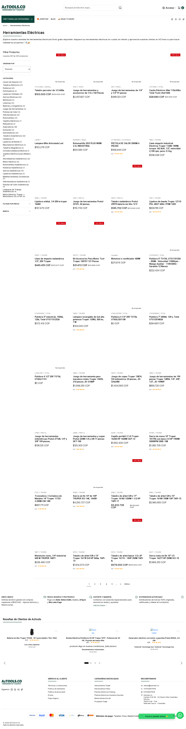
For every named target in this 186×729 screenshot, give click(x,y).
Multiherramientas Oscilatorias (16, 177)
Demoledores (10, 133)
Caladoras (8, 139)
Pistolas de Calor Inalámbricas (16, 185)
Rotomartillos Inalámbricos (15, 165)
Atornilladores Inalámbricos (16, 159)
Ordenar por (8, 64)
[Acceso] (169, 8)
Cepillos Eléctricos (12, 121)
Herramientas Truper (102, 686)
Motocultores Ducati (102, 698)
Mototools (8, 100)
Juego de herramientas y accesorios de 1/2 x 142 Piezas (88, 91)
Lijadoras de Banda (12, 142)
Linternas (8, 103)
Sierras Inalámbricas (13, 171)
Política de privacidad (56, 692)
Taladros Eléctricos (13, 85)
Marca (17, 211)
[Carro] (181, 8)
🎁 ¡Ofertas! (42, 19)
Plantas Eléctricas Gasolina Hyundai (108, 695)
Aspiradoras (10, 127)
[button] (86, 663)
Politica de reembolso (56, 689)
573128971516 (148, 692)
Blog (53, 19)
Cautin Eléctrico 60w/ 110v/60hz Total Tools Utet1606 (165, 91)
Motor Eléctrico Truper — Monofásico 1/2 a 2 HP (14, 195)
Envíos (50, 695)
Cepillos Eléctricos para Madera (17, 155)
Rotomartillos (10, 118)
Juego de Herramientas (14, 109)
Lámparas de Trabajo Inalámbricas (12, 190)
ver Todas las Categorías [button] (18, 19)
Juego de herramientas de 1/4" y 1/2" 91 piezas (126, 91)
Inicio (5, 25)
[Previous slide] (5, 663)
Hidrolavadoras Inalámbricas (16, 182)
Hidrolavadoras (11, 115)
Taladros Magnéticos (13, 148)
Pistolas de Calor (11, 112)
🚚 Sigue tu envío (66, 19)
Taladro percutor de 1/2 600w (49, 90)
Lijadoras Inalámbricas (14, 174)
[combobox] (92, 8)
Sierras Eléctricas (12, 97)
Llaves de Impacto (12, 82)
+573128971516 (148, 689)
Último (127, 584)
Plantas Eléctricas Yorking (104, 692)
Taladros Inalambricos (14, 136)
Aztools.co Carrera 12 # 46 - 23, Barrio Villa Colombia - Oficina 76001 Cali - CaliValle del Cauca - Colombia (160, 699)
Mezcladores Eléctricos (14, 145)
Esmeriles (8, 130)
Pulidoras (9, 88)
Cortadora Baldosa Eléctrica (16, 151)
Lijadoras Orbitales (13, 94)
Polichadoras (10, 91)
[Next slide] (181, 663)
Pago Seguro (53, 698)
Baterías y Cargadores (14, 106)
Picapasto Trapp (100, 701)
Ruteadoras (9, 124)
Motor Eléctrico (11, 162)
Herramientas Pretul (102, 689)
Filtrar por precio (17, 204)
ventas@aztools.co (150, 686)
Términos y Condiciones (57, 686)
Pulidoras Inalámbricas (14, 168)
